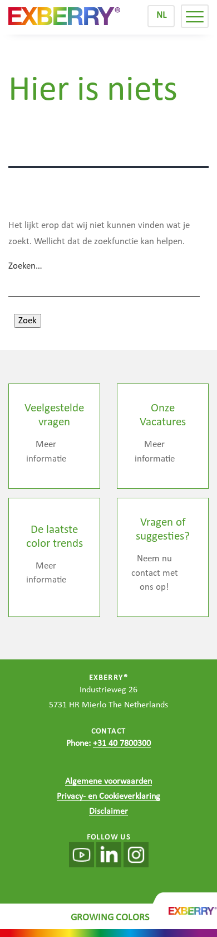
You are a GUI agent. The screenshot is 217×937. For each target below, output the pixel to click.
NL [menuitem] (161, 15)
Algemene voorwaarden (108, 781)
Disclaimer (108, 811)
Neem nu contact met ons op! (154, 573)
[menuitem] (161, 16)
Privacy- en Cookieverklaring (108, 796)
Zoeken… (25, 266)
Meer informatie (46, 452)
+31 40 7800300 (122, 743)
